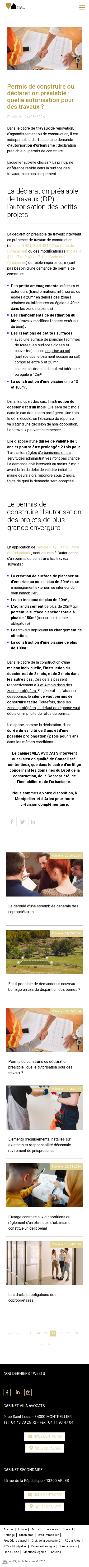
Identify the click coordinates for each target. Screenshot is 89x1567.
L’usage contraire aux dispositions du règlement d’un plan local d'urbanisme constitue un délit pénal (39, 1223)
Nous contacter (48, 1436)
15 (76, 1333)
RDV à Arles (72, 1540)
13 (61, 1333)
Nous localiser (48, 1448)
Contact (68, 1529)
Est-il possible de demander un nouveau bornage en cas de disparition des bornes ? (44, 987)
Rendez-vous (68, 1546)
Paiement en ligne (43, 1546)
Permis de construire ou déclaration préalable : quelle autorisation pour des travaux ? (40, 1067)
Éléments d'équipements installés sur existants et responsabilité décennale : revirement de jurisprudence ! (40, 1145)
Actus (35, 1529)
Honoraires (51, 1529)
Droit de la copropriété (46, 1540)
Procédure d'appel (15, 1540)
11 (45, 1333)
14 (68, 1333)
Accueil (9, 1529)
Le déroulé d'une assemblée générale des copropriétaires (43, 909)
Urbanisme (26, 1535)
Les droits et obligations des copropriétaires (32, 1297)
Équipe (22, 1529)
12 (53, 1333)
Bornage (9, 1535)
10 (38, 1333)
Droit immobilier (48, 1535)
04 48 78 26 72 (23, 1422)
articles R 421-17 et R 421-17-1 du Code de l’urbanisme (44, 257)
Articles (56, 1552)
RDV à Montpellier (15, 1546)
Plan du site (11, 1552)
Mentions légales (34, 1552)
